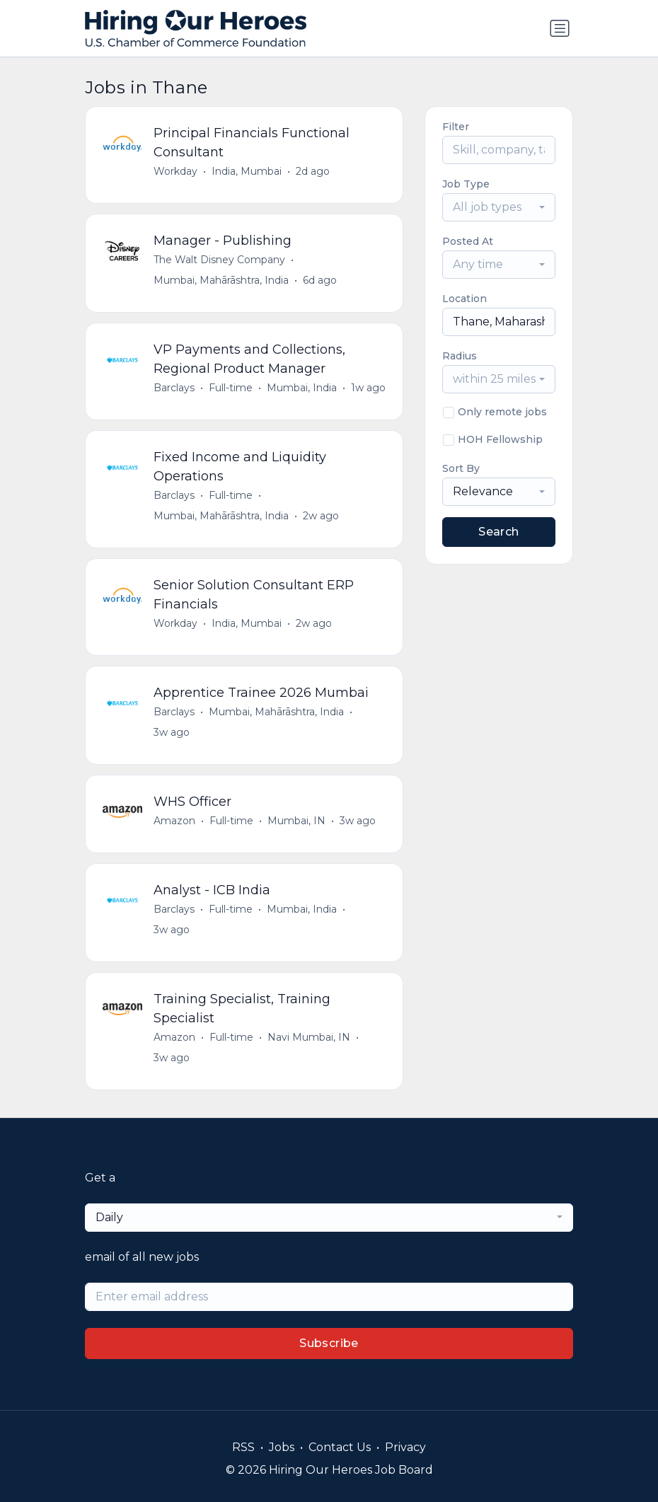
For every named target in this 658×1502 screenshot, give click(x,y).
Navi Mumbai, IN (308, 1037)
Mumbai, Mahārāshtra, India (221, 280)
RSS (243, 1447)
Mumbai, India (302, 387)
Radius (459, 355)
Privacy (405, 1447)
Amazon (174, 820)
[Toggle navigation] (559, 28)
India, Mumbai (247, 171)
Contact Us (339, 1447)
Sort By (461, 468)
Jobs (281, 1447)
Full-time (231, 387)
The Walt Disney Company (219, 259)
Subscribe (329, 1343)
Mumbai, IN (296, 820)
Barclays (174, 387)
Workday (175, 171)
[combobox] (498, 207)
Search (498, 531)
